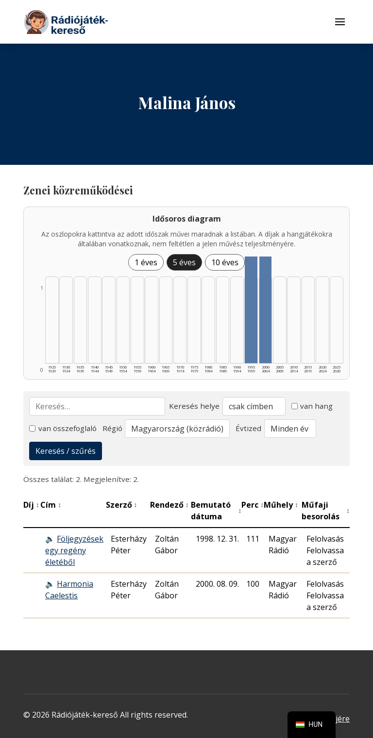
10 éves (224, 262)
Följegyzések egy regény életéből (74, 550)
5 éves (184, 262)
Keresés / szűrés (65, 451)
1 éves (146, 262)
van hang (312, 406)
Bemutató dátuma (216, 510)
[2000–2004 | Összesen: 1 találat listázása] (265, 310)
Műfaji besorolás (326, 510)
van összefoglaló (63, 428)
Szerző (121, 504)
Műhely (281, 504)
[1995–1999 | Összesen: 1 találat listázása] (251, 310)
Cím (50, 504)
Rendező (169, 504)
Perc (252, 504)
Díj (31, 504)
